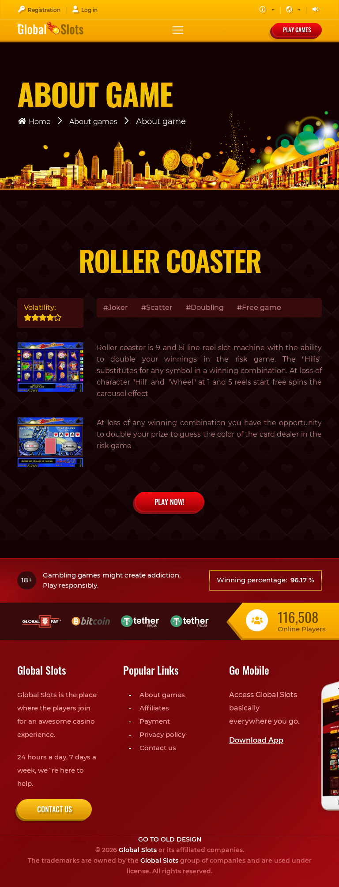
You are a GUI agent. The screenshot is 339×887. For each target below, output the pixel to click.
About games (93, 121)
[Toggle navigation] (178, 30)
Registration (38, 9)
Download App (256, 740)
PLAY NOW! (169, 502)
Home (34, 121)
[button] (266, 10)
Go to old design (169, 839)
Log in (85, 9)
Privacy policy (162, 734)
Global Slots (138, 850)
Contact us (54, 809)
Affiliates (154, 708)
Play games (297, 29)
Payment (154, 721)
